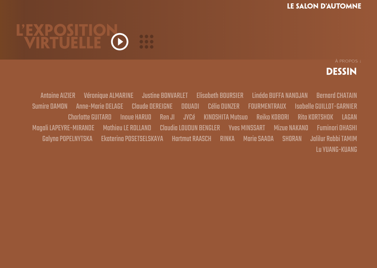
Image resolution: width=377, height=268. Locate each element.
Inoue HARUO (231, 121)
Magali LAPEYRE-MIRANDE (183, 134)
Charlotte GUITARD (180, 121)
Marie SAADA (191, 159)
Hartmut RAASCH (116, 159)
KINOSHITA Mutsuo (332, 121)
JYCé (291, 121)
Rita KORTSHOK (92, 134)
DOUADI (301, 109)
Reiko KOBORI (45, 134)
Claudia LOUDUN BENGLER (323, 134)
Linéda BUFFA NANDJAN (325, 96)
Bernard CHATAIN (93, 109)
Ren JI (266, 121)
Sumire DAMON (145, 109)
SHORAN (229, 159)
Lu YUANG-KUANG (334, 159)
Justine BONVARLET (198, 96)
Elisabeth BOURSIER (259, 96)
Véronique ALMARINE (136, 96)
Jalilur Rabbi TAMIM (275, 159)
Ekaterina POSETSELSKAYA (322, 147)
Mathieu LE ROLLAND (254, 134)
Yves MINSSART (90, 147)
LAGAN (130, 134)
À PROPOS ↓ (348, 61)
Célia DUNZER (339, 109)
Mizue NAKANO (139, 147)
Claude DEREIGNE (258, 109)
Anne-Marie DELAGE (200, 109)
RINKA (156, 159)
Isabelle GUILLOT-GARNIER (112, 121)
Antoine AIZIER (80, 96)
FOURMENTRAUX (47, 121)
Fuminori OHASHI (191, 147)
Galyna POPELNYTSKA (250, 147)
